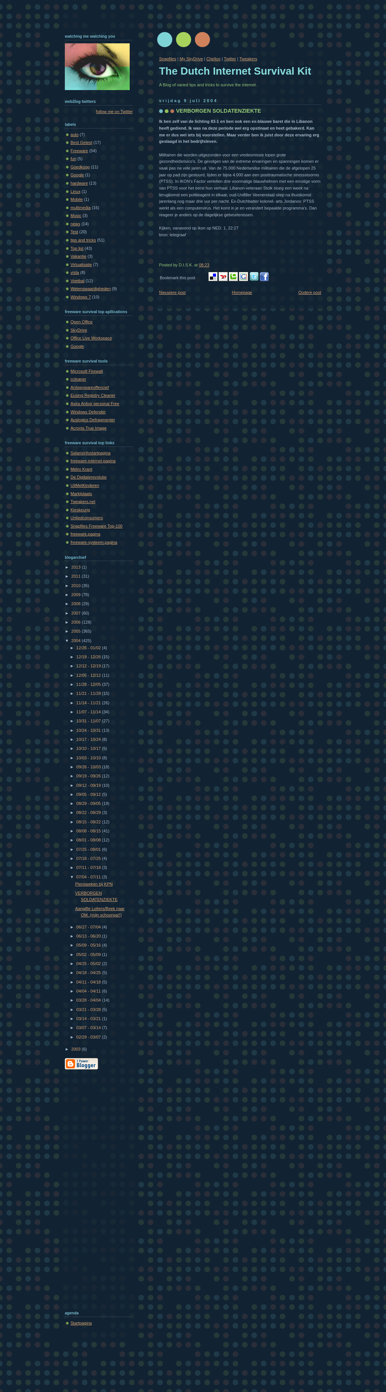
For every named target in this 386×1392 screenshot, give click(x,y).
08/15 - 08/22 (89, 822)
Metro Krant (81, 469)
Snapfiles (167, 59)
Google (77, 175)
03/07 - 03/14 (89, 1027)
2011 (76, 576)
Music (75, 215)
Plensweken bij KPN (94, 884)
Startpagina (81, 1323)
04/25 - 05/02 (89, 963)
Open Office (81, 322)
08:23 (204, 265)
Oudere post (309, 292)
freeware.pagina (85, 534)
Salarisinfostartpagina (90, 453)
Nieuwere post (172, 292)
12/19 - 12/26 (89, 657)
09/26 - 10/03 (89, 767)
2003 (76, 1049)
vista (74, 272)
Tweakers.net (82, 501)
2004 (76, 640)
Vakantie (78, 256)
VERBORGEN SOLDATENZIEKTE (218, 111)
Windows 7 (80, 297)
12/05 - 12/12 (89, 675)
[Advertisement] (95, 1188)
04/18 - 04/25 (89, 972)
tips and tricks (83, 240)
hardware (79, 183)
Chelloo (213, 59)
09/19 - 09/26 (89, 776)
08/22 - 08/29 (89, 812)
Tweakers (248, 59)
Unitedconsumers (86, 517)
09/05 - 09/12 (89, 794)
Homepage (242, 292)
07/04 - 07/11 (89, 877)
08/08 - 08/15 (89, 831)
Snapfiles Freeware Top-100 (96, 526)
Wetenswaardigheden (90, 288)
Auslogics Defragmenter (92, 420)
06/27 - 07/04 (89, 927)
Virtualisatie (81, 264)
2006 (76, 622)
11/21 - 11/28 (89, 693)
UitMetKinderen (84, 485)
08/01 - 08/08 (89, 840)
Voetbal (77, 280)
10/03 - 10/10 (89, 758)
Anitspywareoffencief (89, 387)
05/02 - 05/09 (89, 954)
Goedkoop (80, 167)
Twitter (230, 59)
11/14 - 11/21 (89, 703)
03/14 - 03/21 (89, 1018)
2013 (76, 567)
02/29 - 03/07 (89, 1037)
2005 (76, 631)
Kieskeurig (80, 510)
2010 (76, 585)
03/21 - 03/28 (89, 1009)
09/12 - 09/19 (89, 785)
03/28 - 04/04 (89, 1000)
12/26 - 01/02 (89, 648)
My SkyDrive (191, 59)
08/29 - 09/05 (89, 803)
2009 (76, 594)
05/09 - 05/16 (89, 945)
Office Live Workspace (91, 338)
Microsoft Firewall (86, 371)
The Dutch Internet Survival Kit (235, 71)
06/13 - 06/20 (89, 936)
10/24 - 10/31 (89, 730)
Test (74, 231)
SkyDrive (78, 330)
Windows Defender (88, 412)
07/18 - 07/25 (89, 858)
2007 (76, 613)
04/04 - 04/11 (89, 991)
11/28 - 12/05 (89, 684)
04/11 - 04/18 (89, 982)
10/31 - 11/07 (89, 721)
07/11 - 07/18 (89, 867)
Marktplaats (81, 493)
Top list (76, 248)
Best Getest (81, 142)
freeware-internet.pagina (93, 461)
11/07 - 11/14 (89, 712)
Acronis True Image (88, 428)
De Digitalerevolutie (88, 477)
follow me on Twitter (114, 111)
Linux (75, 191)
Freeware (79, 150)
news (75, 224)
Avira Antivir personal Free (94, 403)
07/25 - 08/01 (89, 849)
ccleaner (78, 379)
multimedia (80, 207)
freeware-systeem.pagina (93, 542)
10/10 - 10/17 (89, 748)
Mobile (76, 199)
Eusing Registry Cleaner (92, 395)
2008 (76, 603)
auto (74, 134)
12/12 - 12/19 (89, 666)
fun (73, 158)
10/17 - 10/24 (89, 739)
